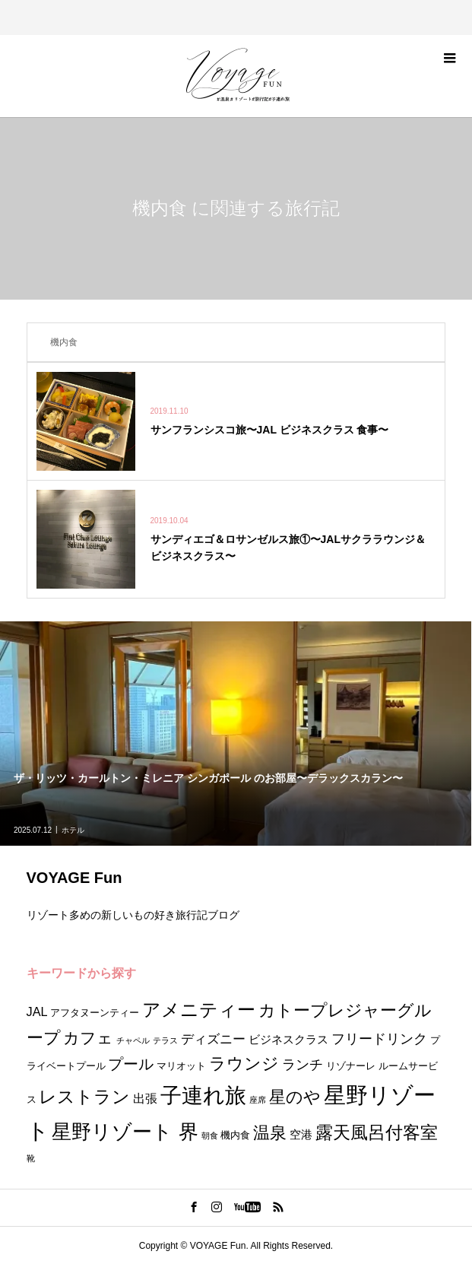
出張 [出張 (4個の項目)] (145, 1098)
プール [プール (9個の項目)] (131, 1063)
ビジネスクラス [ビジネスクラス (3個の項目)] (288, 1040)
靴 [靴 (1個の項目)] (31, 1158)
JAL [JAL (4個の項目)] (37, 1011)
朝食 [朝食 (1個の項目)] (209, 1135)
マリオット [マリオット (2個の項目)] (181, 1066)
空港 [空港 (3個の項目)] (301, 1135)
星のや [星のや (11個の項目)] (295, 1097)
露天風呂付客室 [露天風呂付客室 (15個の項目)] (376, 1132)
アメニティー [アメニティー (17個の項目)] (198, 1009)
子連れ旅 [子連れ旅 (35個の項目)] (203, 1095)
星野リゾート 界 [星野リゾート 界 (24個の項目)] (125, 1131)
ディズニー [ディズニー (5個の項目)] (213, 1038)
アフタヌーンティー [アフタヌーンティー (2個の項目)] (94, 1012)
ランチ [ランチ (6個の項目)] (302, 1064)
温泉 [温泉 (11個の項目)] (270, 1132)
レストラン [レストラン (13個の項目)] (84, 1097)
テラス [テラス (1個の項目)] (165, 1040)
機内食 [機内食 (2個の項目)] (235, 1135)
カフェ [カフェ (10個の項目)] (88, 1037)
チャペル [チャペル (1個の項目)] (133, 1040)
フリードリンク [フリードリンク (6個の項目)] (379, 1038)
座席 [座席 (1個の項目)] (257, 1099)
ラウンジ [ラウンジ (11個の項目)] (244, 1063)
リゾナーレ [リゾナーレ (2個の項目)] (350, 1066)
